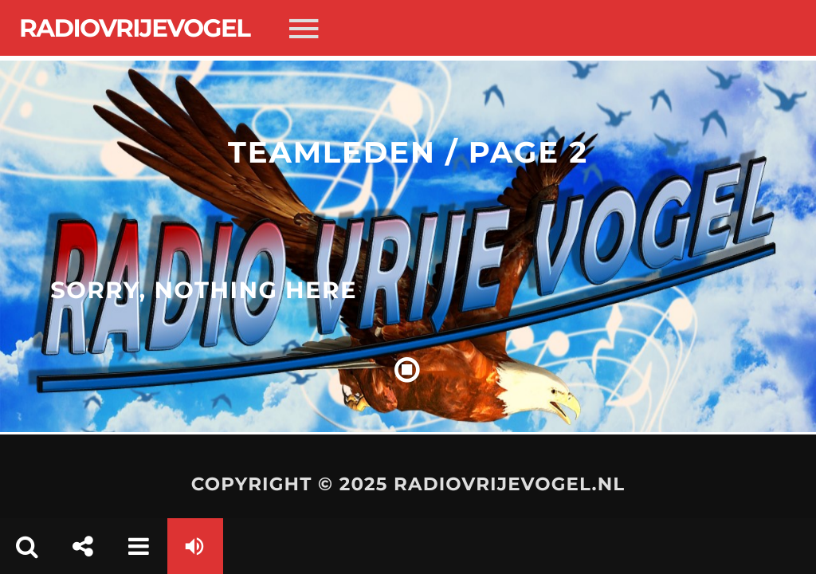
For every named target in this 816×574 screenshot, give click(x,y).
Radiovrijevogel (134, 28)
